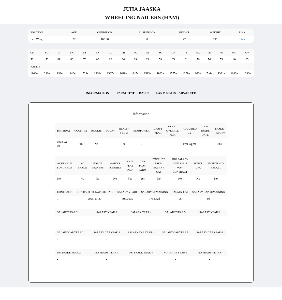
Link (242, 39)
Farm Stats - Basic (133, 93)
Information (97, 93)
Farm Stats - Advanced (176, 93)
